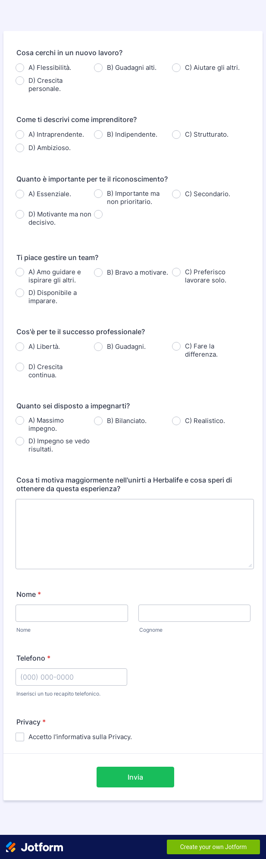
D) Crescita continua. (45, 371)
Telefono (33, 658)
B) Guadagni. (126, 346)
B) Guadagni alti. (131, 67)
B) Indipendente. (132, 134)
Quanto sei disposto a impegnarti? (73, 405)
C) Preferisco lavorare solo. (205, 276)
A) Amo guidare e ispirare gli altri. (54, 276)
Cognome (151, 630)
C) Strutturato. (206, 134)
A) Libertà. (44, 346)
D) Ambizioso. (49, 148)
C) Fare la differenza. (201, 350)
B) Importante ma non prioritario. (133, 197)
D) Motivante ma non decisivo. (59, 218)
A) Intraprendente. (56, 134)
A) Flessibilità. (49, 67)
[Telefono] (71, 677)
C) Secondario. (207, 194)
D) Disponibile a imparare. (52, 296)
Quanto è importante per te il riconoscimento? (92, 179)
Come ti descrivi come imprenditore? (76, 119)
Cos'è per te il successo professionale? (80, 331)
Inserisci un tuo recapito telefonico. (58, 693)
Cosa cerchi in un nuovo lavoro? (69, 52)
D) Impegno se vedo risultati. (59, 445)
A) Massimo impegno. (46, 424)
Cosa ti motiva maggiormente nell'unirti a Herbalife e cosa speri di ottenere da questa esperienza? (124, 484)
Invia (135, 777)
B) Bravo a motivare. (137, 272)
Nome (28, 594)
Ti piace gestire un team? (57, 257)
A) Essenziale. (49, 194)
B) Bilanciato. (127, 421)
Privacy (31, 722)
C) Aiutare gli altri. (212, 67)
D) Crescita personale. (45, 84)
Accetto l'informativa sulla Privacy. (80, 737)
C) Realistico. (205, 421)
